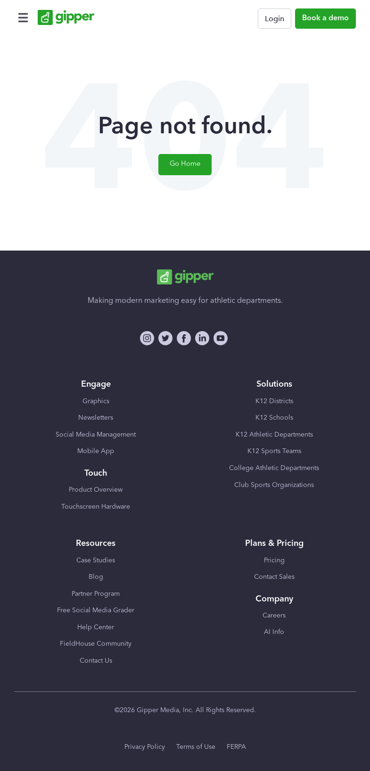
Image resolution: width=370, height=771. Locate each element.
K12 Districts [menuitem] (274, 401)
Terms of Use (195, 747)
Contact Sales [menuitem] (274, 577)
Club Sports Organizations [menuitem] (274, 485)
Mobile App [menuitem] (95, 451)
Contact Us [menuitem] (96, 660)
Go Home (185, 164)
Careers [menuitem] (274, 615)
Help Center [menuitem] (95, 627)
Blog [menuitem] (96, 577)
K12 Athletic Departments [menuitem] (274, 434)
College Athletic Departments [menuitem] (274, 468)
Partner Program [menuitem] (96, 594)
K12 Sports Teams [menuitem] (274, 451)
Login (274, 18)
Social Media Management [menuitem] (96, 434)
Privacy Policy (144, 747)
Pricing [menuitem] (274, 560)
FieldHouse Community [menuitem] (96, 644)
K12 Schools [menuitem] (274, 417)
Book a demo (325, 18)
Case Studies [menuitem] (95, 560)
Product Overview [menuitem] (96, 490)
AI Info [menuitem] (274, 632)
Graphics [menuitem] (95, 401)
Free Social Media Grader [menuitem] (95, 610)
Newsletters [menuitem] (95, 417)
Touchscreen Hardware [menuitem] (95, 506)
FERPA (236, 747)
